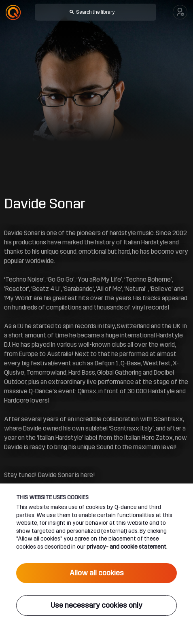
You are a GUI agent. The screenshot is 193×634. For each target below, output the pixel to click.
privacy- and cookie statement (126, 546)
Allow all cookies (97, 573)
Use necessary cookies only (96, 605)
